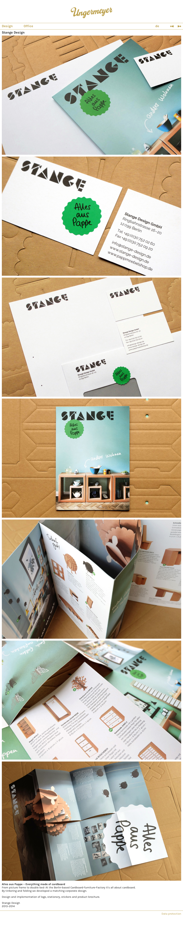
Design (7, 26)
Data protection (171, 913)
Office (28, 26)
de (157, 26)
